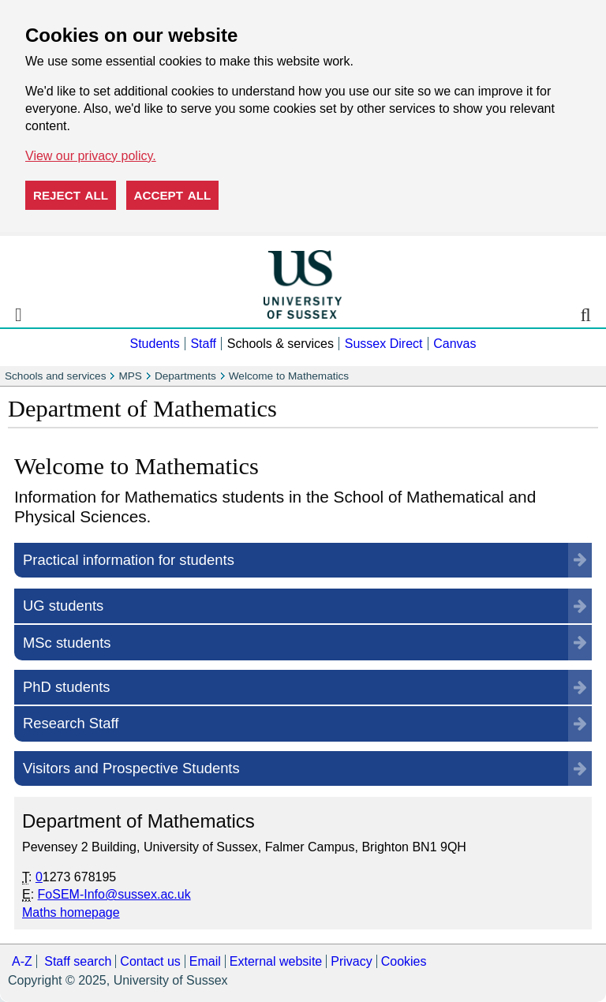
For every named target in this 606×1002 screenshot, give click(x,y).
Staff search (77, 961)
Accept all (172, 195)
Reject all (70, 195)
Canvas (454, 343)
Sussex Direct (384, 343)
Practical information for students (128, 559)
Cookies (404, 961)
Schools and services (55, 376)
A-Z (22, 961)
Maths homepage (71, 912)
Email (205, 961)
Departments (185, 376)
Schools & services (280, 343)
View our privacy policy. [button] (90, 156)
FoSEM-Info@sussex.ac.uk (114, 894)
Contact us (150, 961)
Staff (203, 343)
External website (276, 961)
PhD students (66, 687)
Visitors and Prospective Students (131, 768)
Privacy (351, 961)
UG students (63, 605)
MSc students (66, 642)
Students (154, 343)
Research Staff (70, 723)
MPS (129, 376)
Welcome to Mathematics (289, 376)
